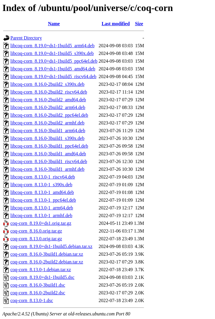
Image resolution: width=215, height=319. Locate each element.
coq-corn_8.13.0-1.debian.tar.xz (40, 269)
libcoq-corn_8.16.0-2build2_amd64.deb (48, 99)
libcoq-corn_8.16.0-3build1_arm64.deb (47, 130)
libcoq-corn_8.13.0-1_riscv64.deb (42, 176)
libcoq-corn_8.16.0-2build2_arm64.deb (47, 107)
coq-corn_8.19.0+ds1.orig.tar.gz (40, 223)
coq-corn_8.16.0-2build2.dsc (37, 292)
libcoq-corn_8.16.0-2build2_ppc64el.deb (49, 115)
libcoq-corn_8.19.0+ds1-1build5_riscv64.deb (53, 76)
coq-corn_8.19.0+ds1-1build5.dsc (42, 277)
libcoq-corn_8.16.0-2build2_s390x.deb (47, 84)
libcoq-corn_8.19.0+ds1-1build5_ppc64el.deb (53, 61)
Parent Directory (26, 37)
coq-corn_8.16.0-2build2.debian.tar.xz (46, 261)
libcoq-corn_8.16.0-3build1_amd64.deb (48, 153)
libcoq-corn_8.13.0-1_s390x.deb (41, 184)
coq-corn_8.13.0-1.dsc (31, 300)
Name (54, 23)
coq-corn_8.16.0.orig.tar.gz (36, 230)
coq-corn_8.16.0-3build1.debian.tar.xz (46, 254)
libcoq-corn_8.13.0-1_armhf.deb (41, 215)
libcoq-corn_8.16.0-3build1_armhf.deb (47, 169)
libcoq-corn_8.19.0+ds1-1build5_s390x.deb (52, 53)
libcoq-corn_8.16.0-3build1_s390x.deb (47, 138)
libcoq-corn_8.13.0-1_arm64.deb (41, 207)
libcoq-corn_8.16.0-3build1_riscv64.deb (48, 161)
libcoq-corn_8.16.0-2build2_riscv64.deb (48, 91)
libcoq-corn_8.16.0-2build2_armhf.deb (47, 122)
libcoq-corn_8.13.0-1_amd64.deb (42, 192)
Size (139, 23)
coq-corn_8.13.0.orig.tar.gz (36, 238)
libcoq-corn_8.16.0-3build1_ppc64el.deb (49, 146)
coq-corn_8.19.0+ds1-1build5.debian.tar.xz (51, 246)
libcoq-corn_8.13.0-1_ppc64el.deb (43, 200)
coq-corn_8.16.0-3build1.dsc (37, 285)
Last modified (116, 23)
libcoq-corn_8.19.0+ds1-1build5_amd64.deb (52, 68)
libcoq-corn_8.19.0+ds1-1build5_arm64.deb (52, 45)
